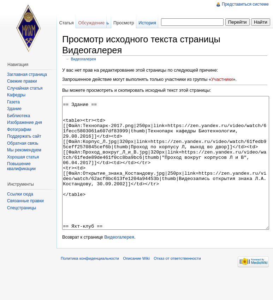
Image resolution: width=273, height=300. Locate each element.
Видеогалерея (83, 59)
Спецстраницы (21, 207)
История (147, 22)
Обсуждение (91, 22)
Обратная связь (22, 143)
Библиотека (18, 115)
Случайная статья (24, 88)
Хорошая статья (23, 157)
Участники (222, 79)
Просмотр (123, 22)
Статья (66, 22)
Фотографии (19, 129)
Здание (14, 108)
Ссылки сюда (20, 194)
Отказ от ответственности (177, 285)
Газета (13, 102)
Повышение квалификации (21, 166)
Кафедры (16, 94)
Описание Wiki (136, 285)
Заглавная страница (27, 74)
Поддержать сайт (24, 136)
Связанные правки (25, 200)
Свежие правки (22, 81)
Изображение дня (24, 122)
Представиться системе (245, 4)
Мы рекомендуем (24, 150)
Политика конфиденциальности (90, 285)
